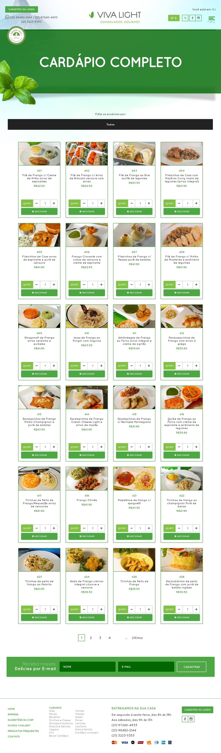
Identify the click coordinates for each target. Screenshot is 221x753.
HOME (11, 708)
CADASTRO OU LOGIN (197, 709)
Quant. (27, 203)
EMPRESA (13, 714)
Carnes (79, 710)
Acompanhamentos (61, 723)
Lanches (80, 723)
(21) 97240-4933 (124, 725)
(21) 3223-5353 (31, 21)
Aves (52, 710)
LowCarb (80, 726)
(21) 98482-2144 (21, 17)
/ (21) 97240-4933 (45, 17)
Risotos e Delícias (59, 726)
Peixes (53, 714)
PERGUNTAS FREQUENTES (23, 731)
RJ (214, 9)
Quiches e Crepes (60, 720)
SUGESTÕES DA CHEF (20, 720)
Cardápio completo (87, 732)
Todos (110, 124)
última (137, 638)
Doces (79, 720)
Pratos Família (83, 729)
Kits (51, 732)
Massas (79, 714)
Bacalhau (54, 717)
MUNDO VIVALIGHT (19, 725)
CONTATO (14, 736)
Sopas (79, 717)
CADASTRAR (192, 666)
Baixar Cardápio (59, 735)
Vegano (54, 729)
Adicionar (39, 211)
